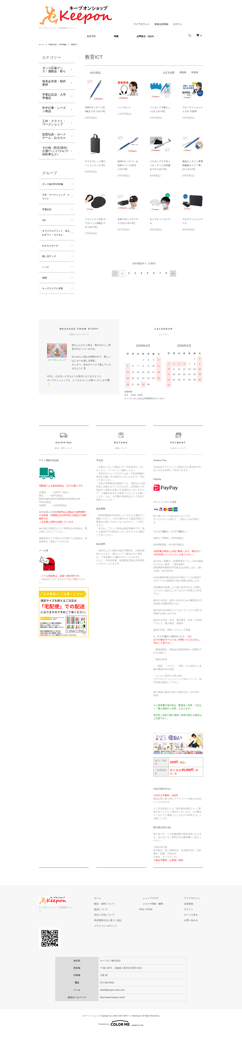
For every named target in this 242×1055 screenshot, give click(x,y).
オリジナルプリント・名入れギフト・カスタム (54, 246)
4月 (44, 229)
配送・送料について (119, 931)
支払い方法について (119, 942)
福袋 (45, 298)
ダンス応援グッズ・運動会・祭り (54, 69)
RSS (154, 936)
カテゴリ (91, 36)
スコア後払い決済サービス (171, 663)
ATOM (161, 936)
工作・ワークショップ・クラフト (54, 204)
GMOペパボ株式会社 (132, 1040)
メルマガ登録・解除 (162, 931)
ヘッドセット (124, 107)
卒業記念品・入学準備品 (60, 44)
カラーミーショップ (91, 1040)
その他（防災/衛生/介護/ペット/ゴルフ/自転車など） (55, 151)
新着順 (194, 72)
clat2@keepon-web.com (112, 1014)
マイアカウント (141, 24)
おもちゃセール (52, 263)
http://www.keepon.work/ (112, 1021)
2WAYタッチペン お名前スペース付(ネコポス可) (127, 165)
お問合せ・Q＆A (145, 36)
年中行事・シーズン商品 (54, 109)
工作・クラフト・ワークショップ (54, 122)
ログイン (177, 24)
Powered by (121, 1047)
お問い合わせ (194, 947)
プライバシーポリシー (120, 953)
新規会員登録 (161, 24)
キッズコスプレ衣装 (54, 313)
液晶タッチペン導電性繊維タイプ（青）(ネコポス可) (192, 165)
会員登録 (191, 931)
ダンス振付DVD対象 (54, 187)
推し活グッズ (51, 275)
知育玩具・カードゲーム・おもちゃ (54, 136)
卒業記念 (48, 218)
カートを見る (194, 942)
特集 (116, 36)
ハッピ (46, 286)
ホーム (42, 44)
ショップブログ (160, 925)
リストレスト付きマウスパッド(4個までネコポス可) (95, 223)
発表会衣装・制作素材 (54, 83)
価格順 (182, 72)
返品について (116, 936)
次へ (172, 273)
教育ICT (79, 44)
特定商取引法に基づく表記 (123, 947)
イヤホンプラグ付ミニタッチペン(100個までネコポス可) (160, 165)
